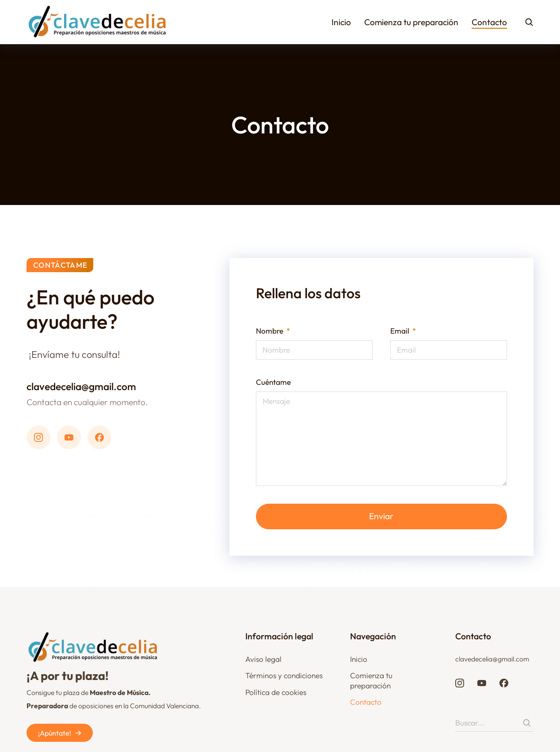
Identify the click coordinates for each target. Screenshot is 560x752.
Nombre (270, 330)
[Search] (526, 722)
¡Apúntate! (60, 733)
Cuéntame (273, 382)
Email (400, 330)
